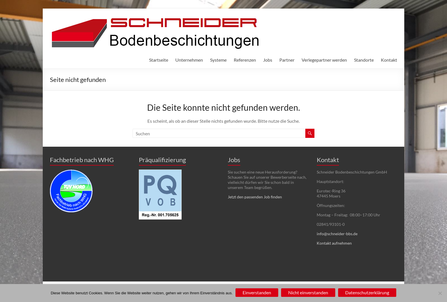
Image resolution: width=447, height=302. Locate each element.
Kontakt (389, 60)
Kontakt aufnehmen (334, 243)
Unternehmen (189, 60)
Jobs (267, 60)
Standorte (364, 60)
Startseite (158, 60)
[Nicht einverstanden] (440, 293)
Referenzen (245, 60)
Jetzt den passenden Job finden (255, 196)
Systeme (218, 60)
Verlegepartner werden (324, 60)
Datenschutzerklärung (367, 292)
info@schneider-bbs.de (337, 233)
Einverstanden (257, 292)
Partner (286, 60)
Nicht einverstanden (308, 292)
